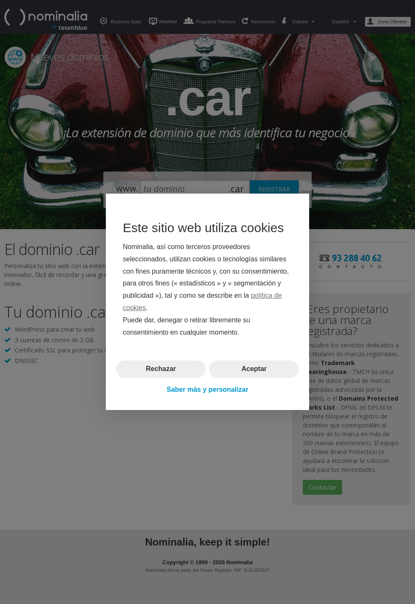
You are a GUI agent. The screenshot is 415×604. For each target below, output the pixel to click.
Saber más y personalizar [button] (208, 389)
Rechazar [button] (161, 369)
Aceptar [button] (254, 369)
